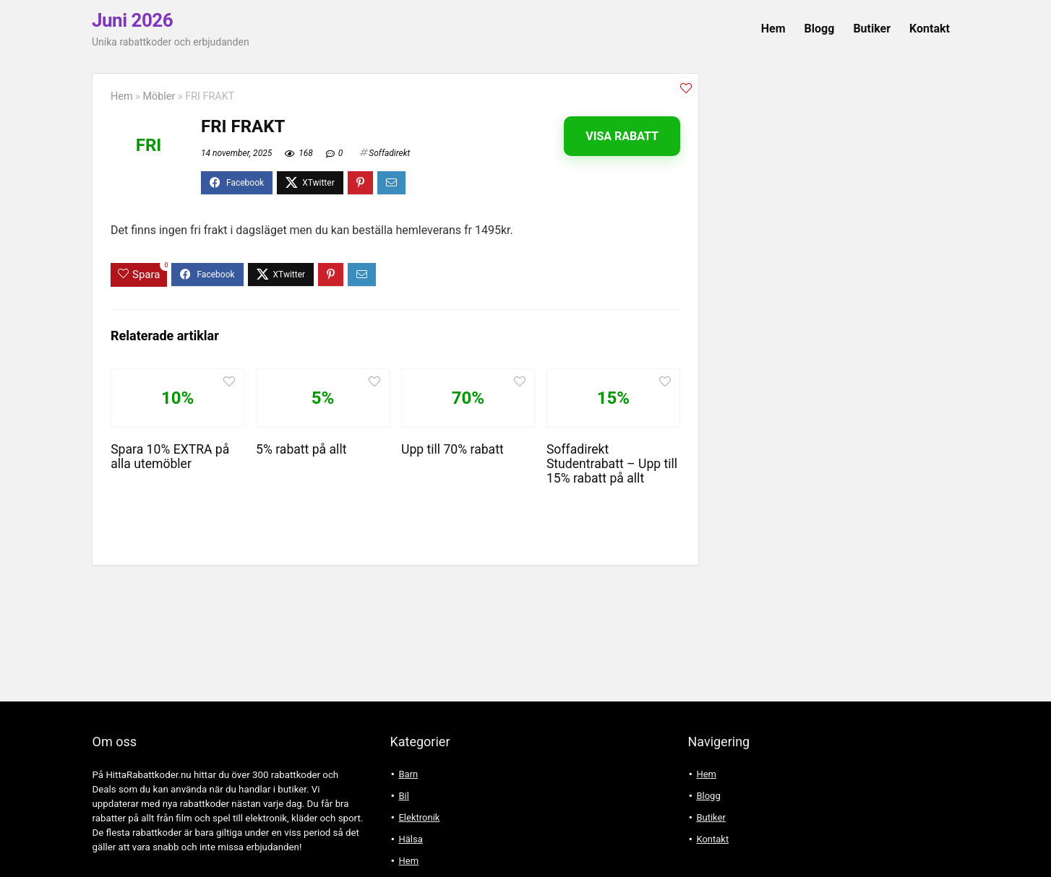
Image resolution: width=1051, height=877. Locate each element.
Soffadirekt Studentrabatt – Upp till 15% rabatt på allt (611, 463)
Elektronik (418, 817)
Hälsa (410, 839)
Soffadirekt (389, 153)
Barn (408, 774)
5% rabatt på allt (301, 449)
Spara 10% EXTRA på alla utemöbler (170, 456)
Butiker (872, 28)
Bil (403, 795)
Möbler (158, 96)
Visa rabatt (622, 136)
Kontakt (929, 28)
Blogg (820, 28)
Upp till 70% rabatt (452, 449)
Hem (773, 28)
